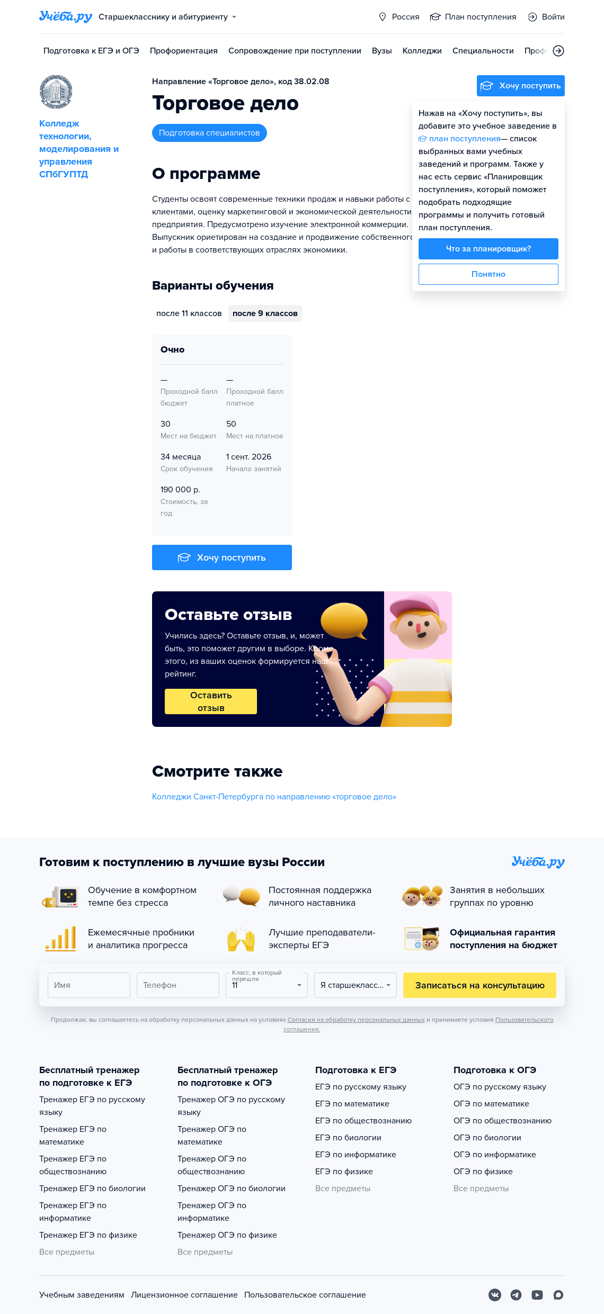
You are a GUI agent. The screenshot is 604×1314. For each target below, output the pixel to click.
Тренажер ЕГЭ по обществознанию (72, 1165)
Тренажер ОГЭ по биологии (231, 1188)
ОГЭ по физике (483, 1171)
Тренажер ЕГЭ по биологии (92, 1188)
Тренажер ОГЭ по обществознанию (211, 1165)
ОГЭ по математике (491, 1104)
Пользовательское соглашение (305, 1295)
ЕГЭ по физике (344, 1171)
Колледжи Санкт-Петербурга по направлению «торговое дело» (274, 796)
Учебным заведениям (82, 1295)
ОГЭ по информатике (495, 1154)
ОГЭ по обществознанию (503, 1120)
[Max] (558, 1295)
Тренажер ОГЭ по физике (227, 1235)
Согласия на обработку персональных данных (356, 1019)
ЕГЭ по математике (352, 1104)
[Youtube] (537, 1295)
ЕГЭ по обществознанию (363, 1120)
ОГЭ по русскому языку (500, 1087)
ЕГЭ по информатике (355, 1154)
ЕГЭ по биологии (348, 1137)
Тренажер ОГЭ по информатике (211, 1211)
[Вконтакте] (494, 1295)
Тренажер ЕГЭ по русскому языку (92, 1106)
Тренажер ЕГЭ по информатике (72, 1211)
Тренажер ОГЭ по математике (211, 1135)
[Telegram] (516, 1295)
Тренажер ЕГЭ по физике (88, 1235)
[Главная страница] (65, 17)
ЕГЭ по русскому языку (360, 1087)
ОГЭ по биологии (487, 1137)
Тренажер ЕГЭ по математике (72, 1135)
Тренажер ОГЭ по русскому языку (231, 1106)
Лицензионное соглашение (184, 1295)
